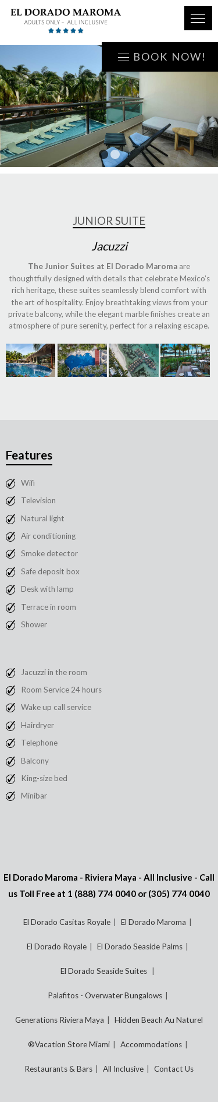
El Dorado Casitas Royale (66, 922)
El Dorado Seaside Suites (104, 971)
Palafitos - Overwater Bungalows (105, 995)
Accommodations (151, 1044)
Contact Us (174, 1068)
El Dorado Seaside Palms (140, 946)
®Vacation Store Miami (69, 1044)
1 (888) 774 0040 (101, 893)
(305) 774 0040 (179, 893)
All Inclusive (123, 1068)
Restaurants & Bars (58, 1068)
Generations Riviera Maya (59, 1020)
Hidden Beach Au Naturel (159, 1020)
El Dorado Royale (57, 946)
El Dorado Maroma (153, 922)
